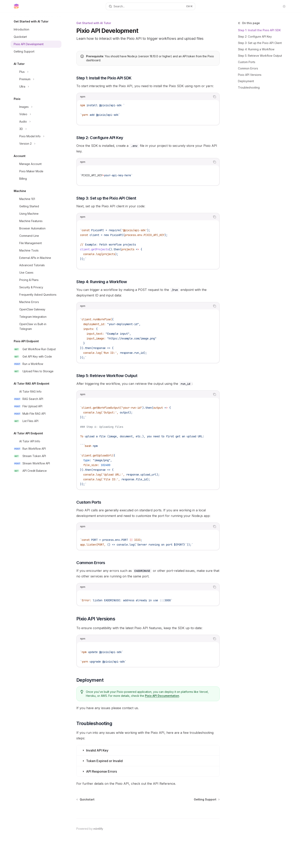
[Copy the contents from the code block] (214, 96)
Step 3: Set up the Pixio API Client (260, 43)
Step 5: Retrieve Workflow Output (260, 55)
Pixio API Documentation (162, 695)
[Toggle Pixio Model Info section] (36, 136)
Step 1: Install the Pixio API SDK (259, 30)
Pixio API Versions (249, 74)
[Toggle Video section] (36, 114)
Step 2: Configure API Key (255, 36)
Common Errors (248, 68)
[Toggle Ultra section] (36, 86)
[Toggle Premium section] (36, 79)
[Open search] (150, 6)
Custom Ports (246, 62)
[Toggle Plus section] (36, 71)
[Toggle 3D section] (36, 129)
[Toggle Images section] (36, 106)
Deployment (246, 81)
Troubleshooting (249, 87)
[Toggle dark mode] (284, 6)
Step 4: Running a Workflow (256, 49)
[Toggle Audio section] (36, 121)
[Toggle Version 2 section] (36, 143)
